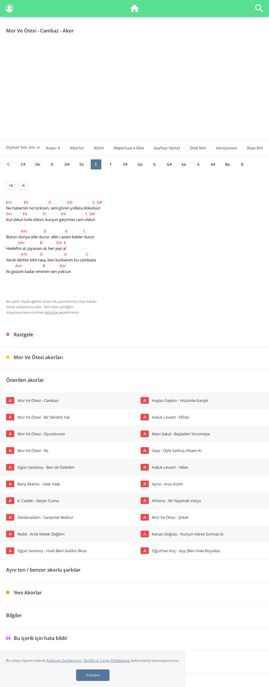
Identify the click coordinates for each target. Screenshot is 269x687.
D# (67, 164)
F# (125, 164)
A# (213, 164)
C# (23, 164)
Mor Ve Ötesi (21, 30)
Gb (140, 164)
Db (37, 164)
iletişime (51, 312)
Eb (81, 164)
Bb (227, 164)
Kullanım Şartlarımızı (64, 660)
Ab (183, 164)
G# (169, 164)
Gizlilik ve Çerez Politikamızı (106, 660)
